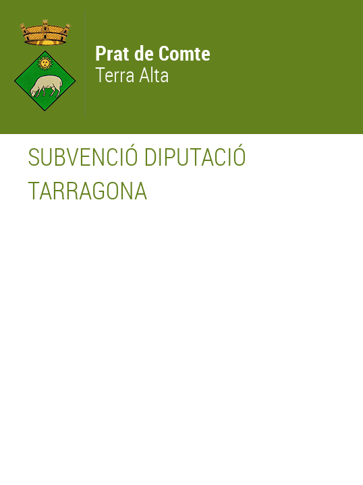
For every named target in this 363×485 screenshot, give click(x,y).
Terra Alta (153, 65)
